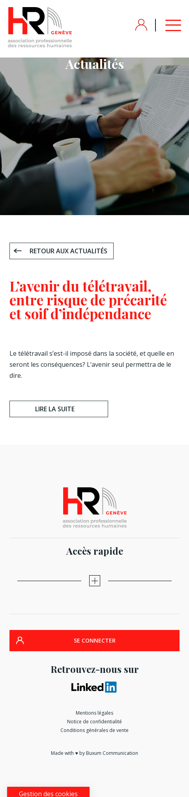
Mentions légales (94, 713)
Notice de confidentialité (94, 721)
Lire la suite (55, 409)
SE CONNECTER (95, 640)
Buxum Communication (112, 753)
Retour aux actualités (68, 251)
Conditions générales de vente (94, 730)
